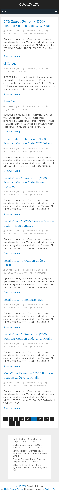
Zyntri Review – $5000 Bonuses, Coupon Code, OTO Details (28, 440)
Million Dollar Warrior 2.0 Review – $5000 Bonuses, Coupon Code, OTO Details (30, 467)
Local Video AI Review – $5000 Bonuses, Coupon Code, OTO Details (27, 336)
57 (46, 419)
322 (12, 423)
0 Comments (39, 34)
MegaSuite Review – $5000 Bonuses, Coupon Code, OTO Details (28, 375)
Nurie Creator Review (14, 489)
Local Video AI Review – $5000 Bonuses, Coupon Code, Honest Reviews (25, 182)
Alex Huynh (14, 31)
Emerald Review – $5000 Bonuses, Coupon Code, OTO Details (29, 460)
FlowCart (10, 101)
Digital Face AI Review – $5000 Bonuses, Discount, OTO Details (27, 446)
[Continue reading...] (12, 56)
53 (22, 419)
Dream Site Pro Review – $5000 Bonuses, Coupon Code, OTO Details (27, 141)
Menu (4, 11)
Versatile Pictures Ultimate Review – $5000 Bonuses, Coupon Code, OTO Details (30, 453)
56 (40, 419)
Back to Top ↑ (51, 489)
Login (6, 71)
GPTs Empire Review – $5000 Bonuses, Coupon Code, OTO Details (27, 23)
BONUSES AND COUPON (15, 34)
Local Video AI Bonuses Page (23, 300)
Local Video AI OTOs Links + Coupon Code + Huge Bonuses (28, 223)
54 (28, 419)
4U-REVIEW (29, 4)
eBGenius (9, 63)
